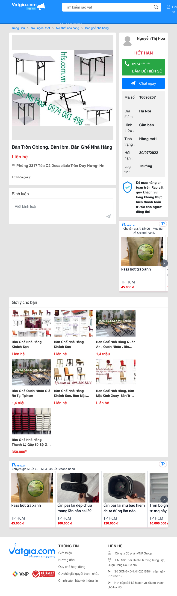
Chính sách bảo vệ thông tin (78, 580)
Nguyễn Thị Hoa (151, 38)
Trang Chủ (18, 28)
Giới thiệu (65, 552)
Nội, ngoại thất (40, 28)
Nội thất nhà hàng (67, 28)
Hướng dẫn (66, 559)
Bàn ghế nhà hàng (97, 28)
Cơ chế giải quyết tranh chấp (78, 573)
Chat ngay (143, 83)
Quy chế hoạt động (72, 566)
